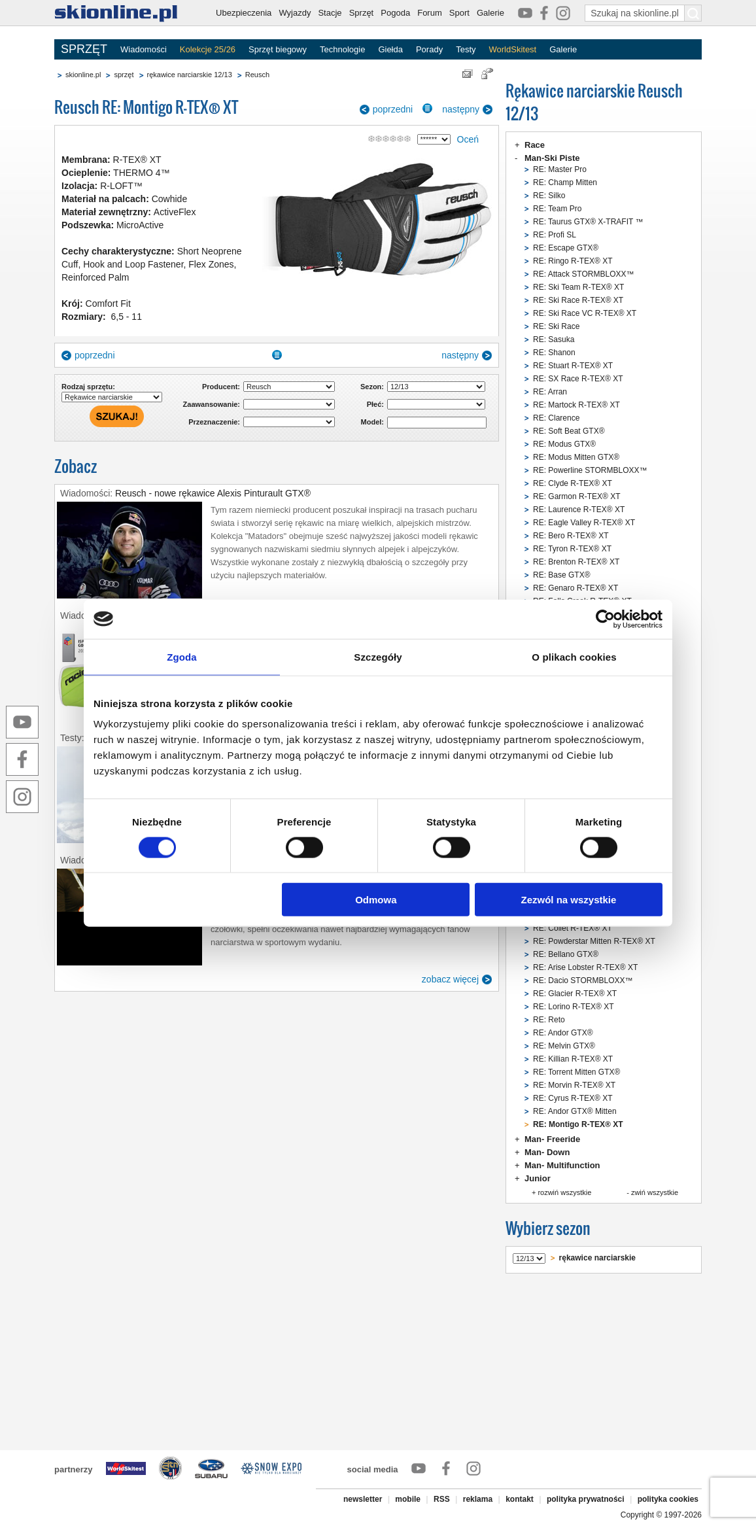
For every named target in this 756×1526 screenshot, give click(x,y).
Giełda (390, 49)
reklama (477, 1499)
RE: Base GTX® (562, 575)
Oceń (468, 139)
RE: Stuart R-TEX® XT (573, 365)
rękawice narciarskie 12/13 (189, 74)
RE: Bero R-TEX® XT (571, 535)
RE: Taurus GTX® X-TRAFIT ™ (588, 221)
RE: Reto (549, 1019)
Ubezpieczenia (243, 13)
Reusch (257, 74)
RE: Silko (549, 195)
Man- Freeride (552, 1139)
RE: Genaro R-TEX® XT (575, 588)
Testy (465, 49)
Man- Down (547, 1152)
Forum (429, 13)
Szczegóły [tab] (378, 656)
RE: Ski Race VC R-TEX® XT (584, 313)
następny (460, 109)
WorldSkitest (513, 49)
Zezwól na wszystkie (569, 899)
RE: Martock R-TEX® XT (576, 404)
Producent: (221, 386)
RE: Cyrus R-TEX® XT (573, 1098)
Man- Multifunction (562, 1165)
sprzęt (123, 74)
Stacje (329, 13)
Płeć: (375, 404)
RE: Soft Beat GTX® (569, 431)
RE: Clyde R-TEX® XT (572, 483)
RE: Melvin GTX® (564, 1045)
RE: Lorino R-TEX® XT (573, 1006)
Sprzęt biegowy (278, 49)
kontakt (520, 1499)
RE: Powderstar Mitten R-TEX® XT (594, 941)
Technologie (342, 49)
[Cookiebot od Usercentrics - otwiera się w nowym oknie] (605, 619)
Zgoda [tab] (182, 656)
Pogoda (395, 13)
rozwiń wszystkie (564, 1192)
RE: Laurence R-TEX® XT (579, 509)
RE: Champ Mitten (565, 182)
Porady (429, 49)
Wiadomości (143, 49)
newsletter (362, 1499)
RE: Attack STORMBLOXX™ (583, 274)
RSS (442, 1499)
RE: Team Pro (557, 208)
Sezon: (372, 386)
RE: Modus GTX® (564, 444)
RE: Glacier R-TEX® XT (575, 993)
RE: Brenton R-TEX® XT (576, 561)
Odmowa (375, 899)
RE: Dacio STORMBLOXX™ (582, 980)
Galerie (490, 13)
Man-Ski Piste (552, 158)
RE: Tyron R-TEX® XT (572, 548)
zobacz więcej (450, 979)
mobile (408, 1499)
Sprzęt (361, 13)
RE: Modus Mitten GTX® (576, 457)
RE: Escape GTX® (565, 247)
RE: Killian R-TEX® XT (573, 1059)
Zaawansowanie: (211, 404)
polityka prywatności (586, 1499)
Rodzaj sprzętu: (88, 386)
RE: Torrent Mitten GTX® (576, 1072)
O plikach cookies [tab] (574, 656)
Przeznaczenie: (214, 422)
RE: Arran (550, 391)
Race (534, 145)
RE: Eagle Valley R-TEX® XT (584, 522)
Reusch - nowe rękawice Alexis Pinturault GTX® (213, 493)
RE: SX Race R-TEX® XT (578, 378)
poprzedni (393, 109)
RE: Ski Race (556, 326)
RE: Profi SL (554, 234)
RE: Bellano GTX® (565, 954)
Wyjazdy (295, 13)
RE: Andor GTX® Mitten (575, 1111)
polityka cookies (668, 1499)
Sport (459, 13)
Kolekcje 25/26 (207, 49)
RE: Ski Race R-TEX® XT (578, 300)
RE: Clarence (556, 418)
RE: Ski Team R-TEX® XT (578, 287)
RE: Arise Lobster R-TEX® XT (585, 967)
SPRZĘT (84, 49)
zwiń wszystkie (654, 1192)
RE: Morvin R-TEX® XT (574, 1085)
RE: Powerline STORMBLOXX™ (590, 470)
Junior (537, 1178)
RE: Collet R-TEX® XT (572, 928)
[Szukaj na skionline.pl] (693, 13)
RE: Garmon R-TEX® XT (577, 496)
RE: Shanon (554, 352)
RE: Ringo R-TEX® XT (573, 261)
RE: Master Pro (560, 169)
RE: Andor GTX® (563, 1032)
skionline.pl (83, 74)
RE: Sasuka (553, 339)
